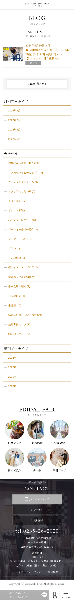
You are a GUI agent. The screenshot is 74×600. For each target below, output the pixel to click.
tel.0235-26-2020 (37, 531)
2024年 (12, 357)
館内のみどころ (17, 333)
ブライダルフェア (39, 499)
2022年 (12, 367)
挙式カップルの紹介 (19, 276)
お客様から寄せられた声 (22, 162)
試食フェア (14, 443)
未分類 (12, 305)
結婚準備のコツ (17, 324)
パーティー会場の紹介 (21, 229)
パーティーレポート (19, 219)
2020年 (12, 386)
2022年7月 (14, 120)
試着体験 (37, 443)
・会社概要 (51, 571)
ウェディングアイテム (21, 182)
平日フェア (59, 470)
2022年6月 (14, 129)
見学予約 (38, 509)
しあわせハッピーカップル (23, 172)
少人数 (37, 470)
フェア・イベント (18, 238)
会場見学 (59, 443)
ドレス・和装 (16, 210)
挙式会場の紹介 (17, 286)
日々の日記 (14, 296)
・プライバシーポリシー (30, 571)
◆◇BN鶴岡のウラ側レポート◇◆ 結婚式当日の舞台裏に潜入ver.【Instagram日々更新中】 (47, 54)
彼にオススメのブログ (21, 267)
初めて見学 (15, 470)
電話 (54, 597)
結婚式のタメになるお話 (22, 314)
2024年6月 (14, 110)
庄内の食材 (14, 257)
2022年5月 (14, 139)
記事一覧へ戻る (38, 83)
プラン (12, 248)
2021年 (12, 376)
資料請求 (38, 520)
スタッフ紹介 (16, 201)
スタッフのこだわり (19, 191)
